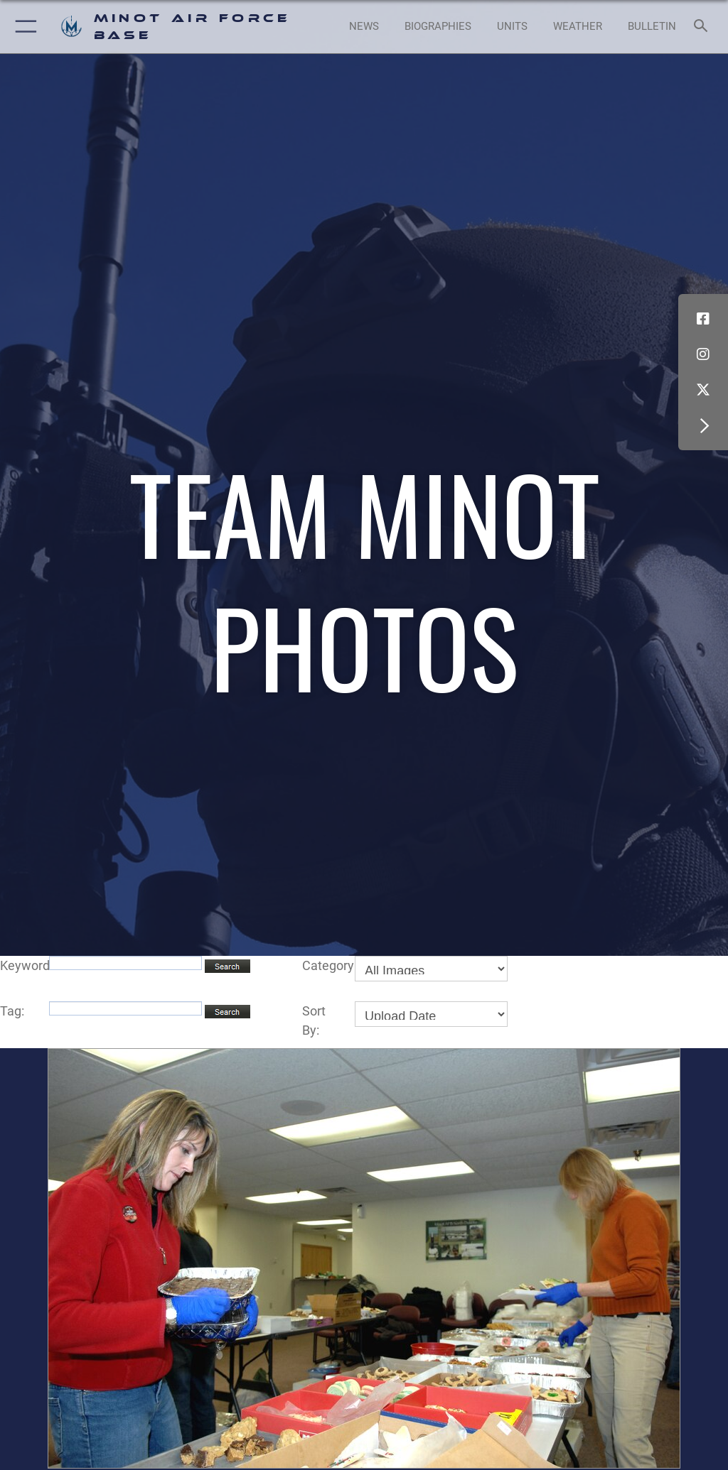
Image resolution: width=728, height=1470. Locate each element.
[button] (23, 26)
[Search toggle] (703, 27)
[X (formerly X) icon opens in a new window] (703, 390)
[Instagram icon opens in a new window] (703, 354)
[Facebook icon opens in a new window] (703, 319)
